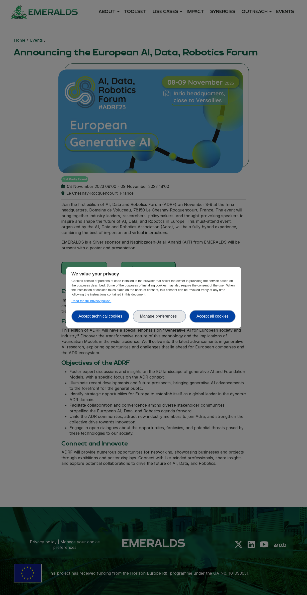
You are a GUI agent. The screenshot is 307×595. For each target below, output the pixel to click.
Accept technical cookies (100, 316)
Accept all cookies (212, 316)
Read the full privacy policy (91, 301)
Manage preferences (159, 316)
